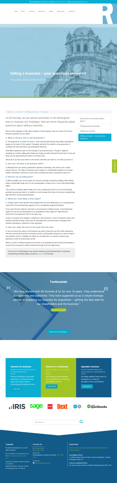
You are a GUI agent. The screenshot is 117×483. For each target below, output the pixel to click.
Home (16, 11)
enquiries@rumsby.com (79, 2)
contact (41, 254)
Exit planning (44, 112)
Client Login (61, 11)
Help (76, 450)
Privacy (71, 450)
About (23, 11)
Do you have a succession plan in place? (92, 119)
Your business (19, 112)
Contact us (72, 11)
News (51, 11)
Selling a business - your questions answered (92, 137)
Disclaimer (103, 448)
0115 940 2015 (60, 2)
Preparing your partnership (90, 126)
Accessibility (94, 448)
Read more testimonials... (58, 332)
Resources (42, 11)
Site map (86, 448)
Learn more (16, 389)
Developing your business (32, 112)
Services (32, 11)
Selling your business (87, 131)
